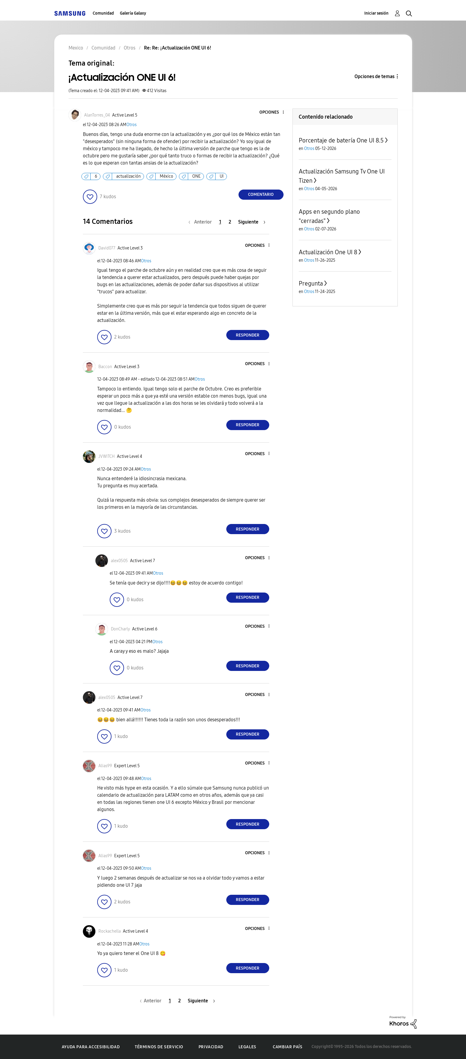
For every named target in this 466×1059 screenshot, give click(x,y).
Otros (131, 124)
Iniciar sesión (376, 13)
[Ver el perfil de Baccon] (105, 366)
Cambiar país (287, 1046)
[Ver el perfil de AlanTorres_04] (97, 115)
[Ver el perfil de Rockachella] (109, 931)
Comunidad (103, 13)
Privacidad (211, 1046)
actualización (128, 176)
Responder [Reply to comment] (247, 335)
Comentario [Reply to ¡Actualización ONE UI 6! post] (261, 194)
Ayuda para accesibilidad (91, 1046)
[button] (273, 112)
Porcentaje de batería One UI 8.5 (341, 140)
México (166, 176)
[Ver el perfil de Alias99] (105, 765)
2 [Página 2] (230, 222)
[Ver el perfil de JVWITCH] (106, 456)
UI (222, 176)
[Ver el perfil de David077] (106, 248)
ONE (196, 176)
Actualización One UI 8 (328, 252)
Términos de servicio (159, 1046)
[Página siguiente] (251, 222)
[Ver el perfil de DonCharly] (120, 629)
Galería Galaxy (133, 13)
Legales (247, 1046)
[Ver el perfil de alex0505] (119, 560)
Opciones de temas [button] (374, 76)
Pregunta (311, 283)
